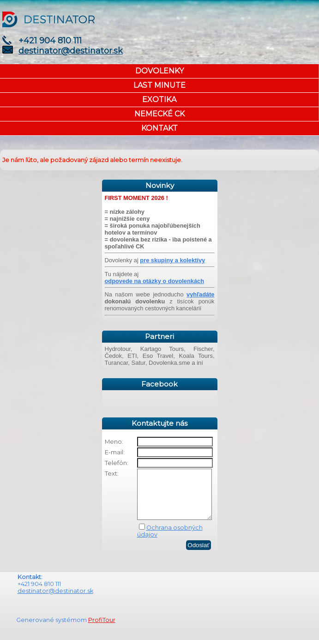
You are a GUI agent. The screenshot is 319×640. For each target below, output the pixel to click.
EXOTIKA (159, 99)
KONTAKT (159, 128)
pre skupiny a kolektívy (172, 260)
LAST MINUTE (159, 85)
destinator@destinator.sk (70, 51)
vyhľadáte (200, 294)
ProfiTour (101, 629)
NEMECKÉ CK (159, 113)
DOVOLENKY (159, 70)
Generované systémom (52, 629)
